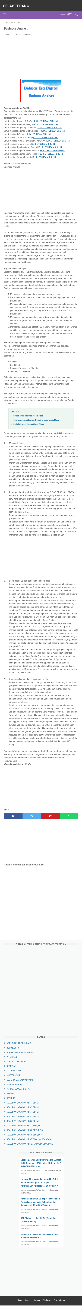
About (19, 1301)
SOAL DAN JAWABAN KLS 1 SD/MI (23, 1102)
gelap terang (17, 3)
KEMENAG (11, 1065)
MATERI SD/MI (13, 1075)
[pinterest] (50, 813)
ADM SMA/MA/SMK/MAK (19, 1042)
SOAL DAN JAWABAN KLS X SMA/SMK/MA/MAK (29, 1139)
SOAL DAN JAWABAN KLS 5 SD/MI (23, 1116)
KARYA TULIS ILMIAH (16, 1061)
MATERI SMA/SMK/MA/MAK (20, 1079)
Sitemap (37, 1301)
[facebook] (13, 813)
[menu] (5, 11)
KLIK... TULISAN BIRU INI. (46, 118)
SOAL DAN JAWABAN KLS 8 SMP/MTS (25, 1129)
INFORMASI (12, 1056)
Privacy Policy (59, 1301)
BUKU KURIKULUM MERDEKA (20, 1052)
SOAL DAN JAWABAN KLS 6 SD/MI (23, 1120)
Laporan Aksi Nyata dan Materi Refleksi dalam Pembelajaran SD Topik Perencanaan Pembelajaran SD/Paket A (39, 1181)
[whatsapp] (69, 813)
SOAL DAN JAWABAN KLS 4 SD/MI (23, 1111)
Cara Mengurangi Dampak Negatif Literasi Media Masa (36, 417)
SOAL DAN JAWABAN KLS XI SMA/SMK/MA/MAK (30, 1143)
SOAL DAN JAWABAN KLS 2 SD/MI (23, 1107)
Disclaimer (47, 1301)
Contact (28, 1301)
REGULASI (11, 1097)
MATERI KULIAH (14, 1070)
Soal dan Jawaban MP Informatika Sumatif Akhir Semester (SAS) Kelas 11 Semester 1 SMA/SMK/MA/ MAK (41, 1162)
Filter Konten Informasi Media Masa (28, 413)
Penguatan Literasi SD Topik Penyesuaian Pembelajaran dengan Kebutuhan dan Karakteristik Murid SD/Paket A (40, 1201)
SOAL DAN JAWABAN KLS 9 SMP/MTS (25, 1134)
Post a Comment (23, 32)
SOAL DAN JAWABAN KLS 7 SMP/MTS (25, 1125)
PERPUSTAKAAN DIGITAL (18, 1088)
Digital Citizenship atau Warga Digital (28, 422)
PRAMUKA (11, 1093)
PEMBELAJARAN (14, 1084)
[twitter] (32, 813)
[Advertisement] (41, 55)
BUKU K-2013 (13, 1047)
